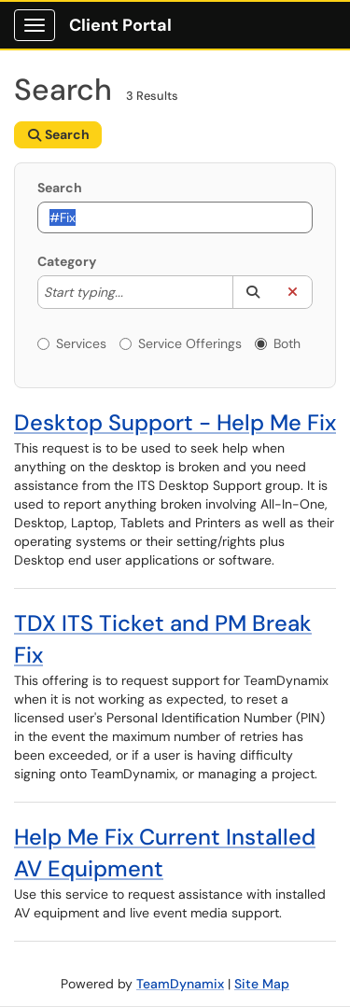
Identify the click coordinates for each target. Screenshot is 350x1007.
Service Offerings (180, 343)
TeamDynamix (180, 983)
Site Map (261, 983)
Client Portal (120, 25)
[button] (252, 292)
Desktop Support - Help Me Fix (175, 422)
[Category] (132, 292)
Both (278, 343)
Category (66, 261)
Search (59, 187)
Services (71, 343)
